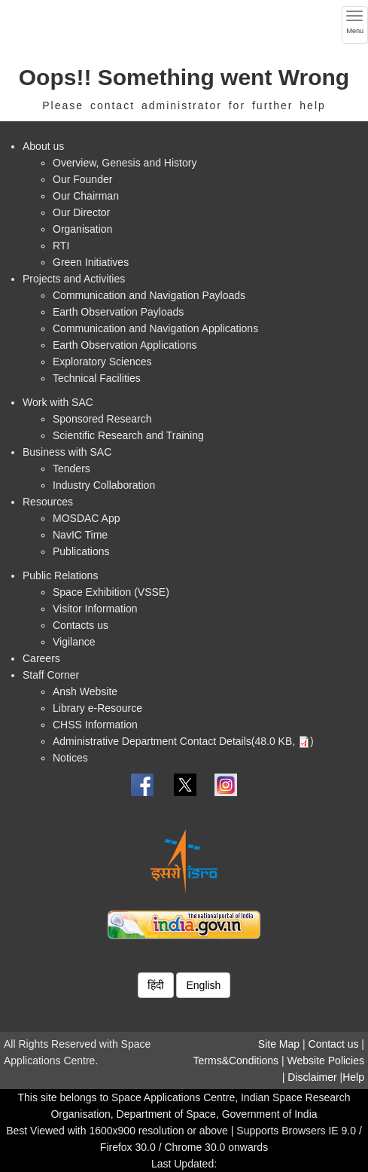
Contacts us (80, 625)
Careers (41, 658)
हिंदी (156, 985)
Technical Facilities (97, 378)
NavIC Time (80, 535)
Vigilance (74, 642)
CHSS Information (95, 725)
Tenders (71, 468)
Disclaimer (311, 1077)
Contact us (334, 1044)
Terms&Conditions (236, 1060)
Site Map (279, 1044)
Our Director (81, 212)
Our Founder (82, 179)
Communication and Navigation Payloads (149, 295)
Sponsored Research (102, 419)
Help (353, 1077)
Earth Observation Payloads (118, 312)
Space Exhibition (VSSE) (111, 592)
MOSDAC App (86, 518)
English (203, 985)
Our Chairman (86, 196)
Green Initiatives (91, 262)
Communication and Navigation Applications (155, 328)
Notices (70, 758)
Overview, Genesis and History (124, 163)
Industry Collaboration (104, 485)
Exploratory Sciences (102, 362)
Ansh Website (85, 691)
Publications (81, 551)
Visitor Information (95, 609)
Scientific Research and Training (128, 435)
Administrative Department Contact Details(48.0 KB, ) (183, 741)
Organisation (82, 229)
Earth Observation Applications (124, 345)
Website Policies (325, 1060)
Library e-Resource (97, 708)
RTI (61, 246)
